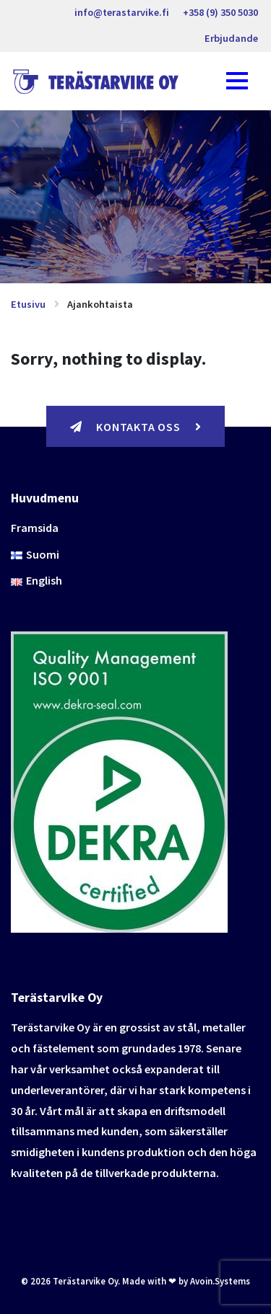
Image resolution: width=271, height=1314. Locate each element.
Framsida (35, 527)
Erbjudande (231, 38)
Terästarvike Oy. (86, 1281)
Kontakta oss (136, 426)
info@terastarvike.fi (121, 12)
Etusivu (28, 304)
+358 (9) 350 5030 (220, 12)
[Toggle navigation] (237, 81)
